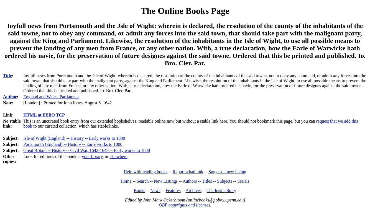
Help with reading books (145, 171)
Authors (190, 181)
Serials (243, 181)
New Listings (166, 181)
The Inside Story (221, 190)
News (155, 190)
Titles (207, 181)
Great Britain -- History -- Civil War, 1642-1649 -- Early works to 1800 (86, 150)
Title (7, 75)
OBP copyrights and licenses (184, 205)
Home (126, 181)
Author (10, 96)
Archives (193, 190)
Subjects (224, 181)
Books (139, 190)
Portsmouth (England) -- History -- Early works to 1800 (72, 144)
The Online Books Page (185, 11)
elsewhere (118, 156)
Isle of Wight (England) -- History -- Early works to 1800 (74, 138)
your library (92, 156)
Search (143, 181)
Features (172, 190)
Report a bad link (188, 171)
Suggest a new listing (227, 171)
